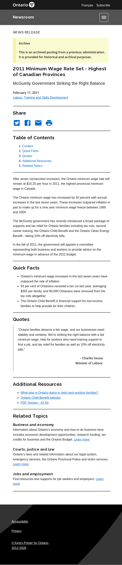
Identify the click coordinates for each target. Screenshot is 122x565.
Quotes (27, 156)
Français (87, 5)
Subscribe (103, 5)
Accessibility (20, 521)
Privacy (17, 531)
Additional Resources (36, 161)
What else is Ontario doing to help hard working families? (59, 392)
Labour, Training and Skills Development (40, 97)
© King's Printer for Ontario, (30, 545)
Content (27, 146)
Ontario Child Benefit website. (41, 397)
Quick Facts (30, 151)
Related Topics (32, 165)
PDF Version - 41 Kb (35, 402)
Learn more (82, 439)
